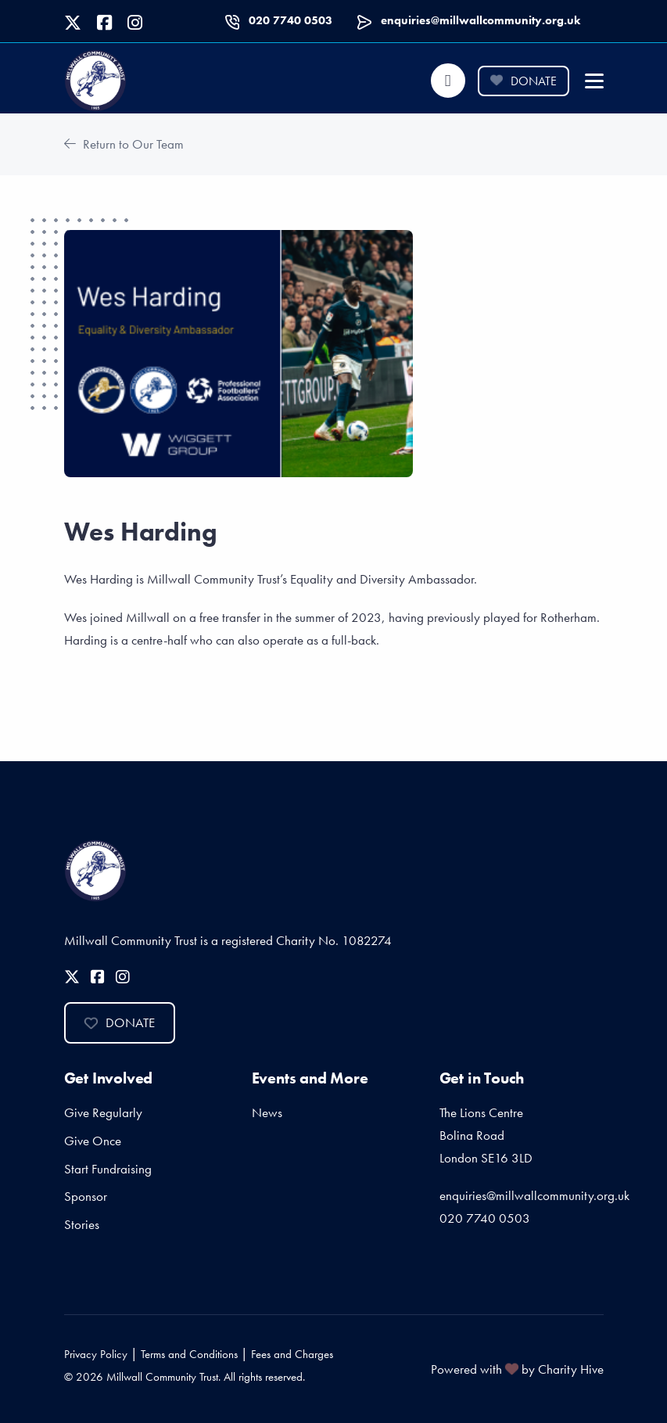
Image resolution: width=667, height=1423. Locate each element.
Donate (523, 81)
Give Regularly (103, 1112)
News (267, 1112)
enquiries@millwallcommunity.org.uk (480, 20)
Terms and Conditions (189, 1354)
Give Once (92, 1140)
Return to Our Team (124, 144)
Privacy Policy (95, 1354)
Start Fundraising (108, 1168)
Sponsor (85, 1196)
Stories (81, 1224)
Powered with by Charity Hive (517, 1369)
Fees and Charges (292, 1354)
